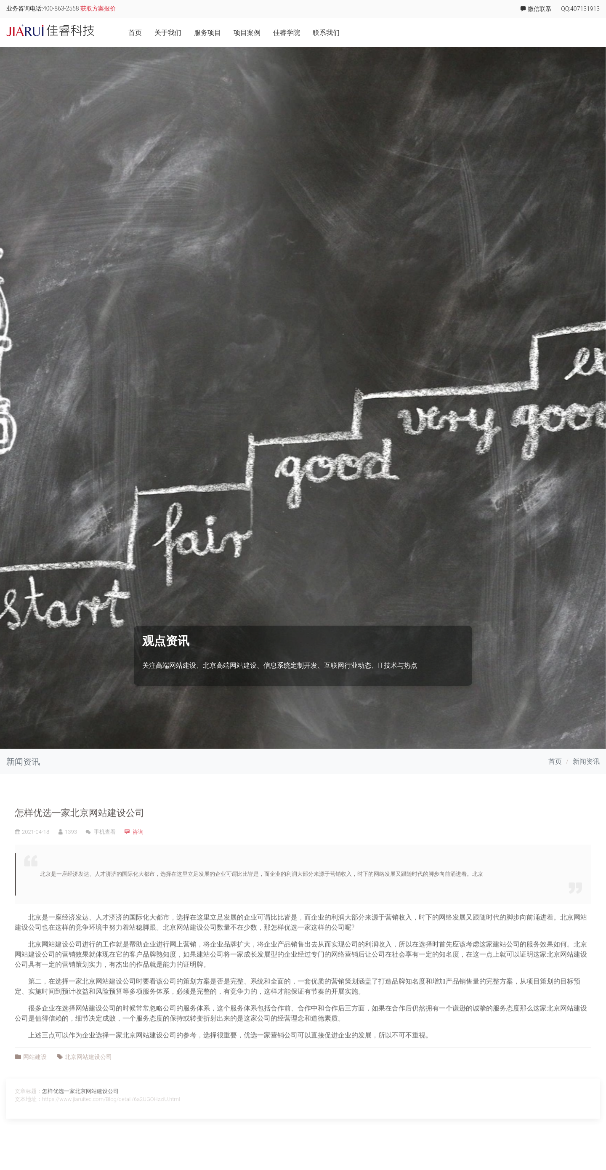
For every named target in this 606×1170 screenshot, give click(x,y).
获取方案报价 (98, 8)
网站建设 (35, 1082)
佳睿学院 (546, 33)
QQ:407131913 (580, 9)
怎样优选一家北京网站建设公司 (79, 839)
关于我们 (428, 33)
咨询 (138, 858)
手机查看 (100, 858)
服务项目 (467, 33)
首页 (395, 33)
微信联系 (535, 8)
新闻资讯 (586, 761)
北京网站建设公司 (190, 953)
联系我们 (586, 33)
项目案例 (507, 33)
